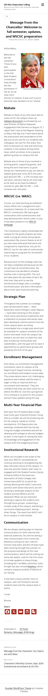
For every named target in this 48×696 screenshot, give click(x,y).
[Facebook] (7, 612)
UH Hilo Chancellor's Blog (17, 4)
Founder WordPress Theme (18, 688)
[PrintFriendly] (27, 612)
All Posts (24, 629)
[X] (14, 612)
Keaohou (32, 566)
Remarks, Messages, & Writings (19, 632)
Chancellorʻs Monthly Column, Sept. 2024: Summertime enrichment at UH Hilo (24, 665)
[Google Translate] (34, 612)
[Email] (21, 612)
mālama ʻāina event (13, 121)
